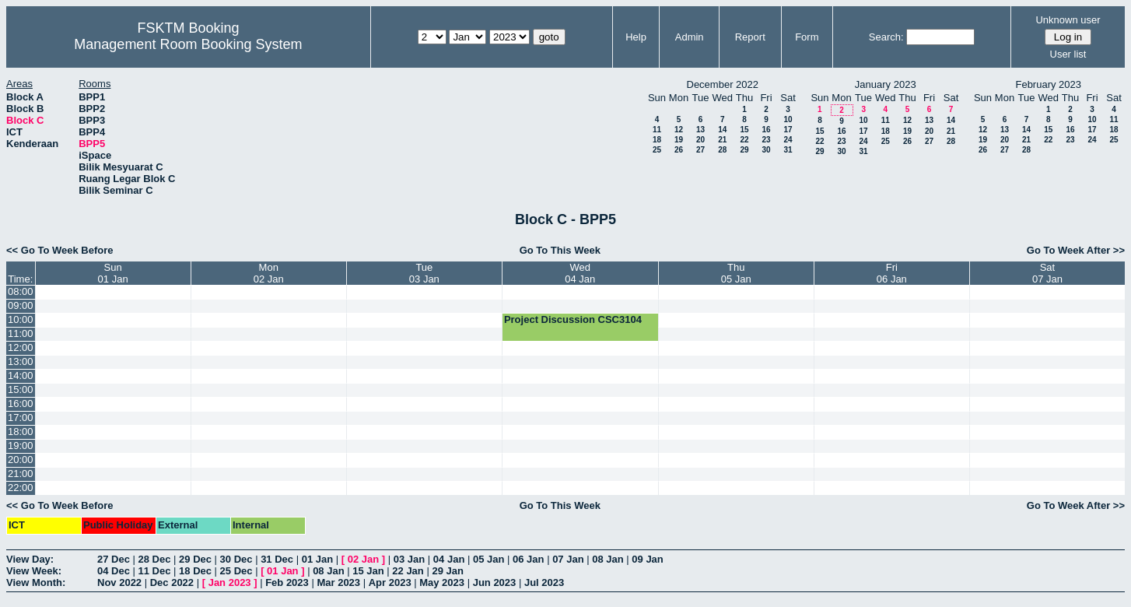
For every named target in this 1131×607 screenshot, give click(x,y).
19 (678, 139)
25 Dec (236, 571)
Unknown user (1067, 20)
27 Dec (113, 559)
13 (700, 129)
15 (744, 129)
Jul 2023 (544, 582)
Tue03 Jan (424, 273)
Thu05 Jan (736, 273)
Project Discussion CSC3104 (573, 319)
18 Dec (195, 571)
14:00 (20, 375)
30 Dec (236, 559)
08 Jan (607, 559)
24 (787, 139)
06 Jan (528, 559)
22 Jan (407, 571)
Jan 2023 (229, 582)
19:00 (20, 445)
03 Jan (409, 559)
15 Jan (367, 571)
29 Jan (447, 571)
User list (1068, 54)
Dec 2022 (172, 582)
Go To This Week (560, 250)
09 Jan (647, 559)
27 (700, 150)
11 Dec (154, 571)
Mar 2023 (338, 582)
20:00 (20, 459)
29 (744, 150)
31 (787, 150)
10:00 (20, 319)
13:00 (20, 361)
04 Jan (448, 559)
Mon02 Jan (269, 273)
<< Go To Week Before (60, 250)
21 (722, 139)
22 (744, 139)
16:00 (20, 403)
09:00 (20, 305)
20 (700, 139)
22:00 (20, 487)
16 (766, 129)
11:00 (20, 333)
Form (806, 37)
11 (657, 129)
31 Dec (277, 559)
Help (635, 37)
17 (787, 129)
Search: (886, 37)
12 (678, 129)
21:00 (20, 473)
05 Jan (488, 559)
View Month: (35, 582)
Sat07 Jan (1047, 273)
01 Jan (317, 559)
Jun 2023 (494, 582)
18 (657, 139)
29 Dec (195, 559)
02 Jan (363, 559)
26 (678, 150)
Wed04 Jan (580, 273)
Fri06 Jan (892, 273)
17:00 (20, 417)
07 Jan (567, 559)
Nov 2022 (119, 582)
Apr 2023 (390, 582)
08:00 (20, 291)
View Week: (33, 571)
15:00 (20, 389)
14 (722, 129)
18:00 (20, 431)
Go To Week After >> (1076, 250)
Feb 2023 (287, 582)
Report (750, 37)
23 (766, 139)
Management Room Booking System (188, 44)
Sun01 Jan (113, 273)
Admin (689, 37)
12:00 (20, 347)
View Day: (30, 559)
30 (766, 150)
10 (787, 119)
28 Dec (154, 559)
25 (657, 150)
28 (722, 150)
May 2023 (441, 582)
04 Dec (113, 571)
